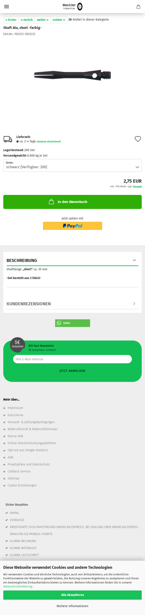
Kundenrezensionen (29, 303)
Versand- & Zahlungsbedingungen (31, 422)
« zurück (27, 20)
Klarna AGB (15, 436)
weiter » (43, 20)
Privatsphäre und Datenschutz (29, 464)
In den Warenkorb (67, 201)
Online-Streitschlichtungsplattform (32, 443)
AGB (10, 457)
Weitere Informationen (72, 606)
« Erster (11, 20)
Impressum (15, 408)
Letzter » (59, 20)
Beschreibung (22, 260)
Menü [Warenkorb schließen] (6, 6)
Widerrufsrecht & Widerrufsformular (33, 429)
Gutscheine (15, 415)
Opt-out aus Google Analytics (28, 450)
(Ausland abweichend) (49, 141)
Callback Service (19, 471)
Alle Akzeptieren (72, 595)
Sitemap (13, 478)
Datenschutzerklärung (17, 586)
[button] (72, 323)
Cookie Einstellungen (22, 485)
